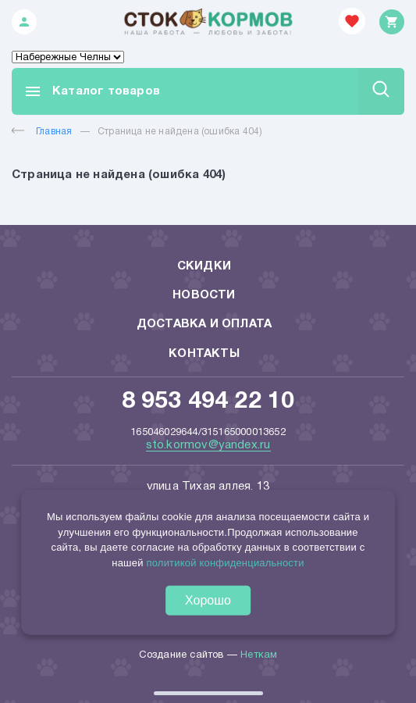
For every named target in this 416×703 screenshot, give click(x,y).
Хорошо (208, 600)
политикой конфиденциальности (225, 562)
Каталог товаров (91, 91)
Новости (203, 295)
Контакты (204, 353)
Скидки (204, 266)
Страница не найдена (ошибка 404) (180, 131)
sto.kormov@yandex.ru (208, 445)
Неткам (258, 655)
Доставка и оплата (204, 324)
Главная (42, 131)
